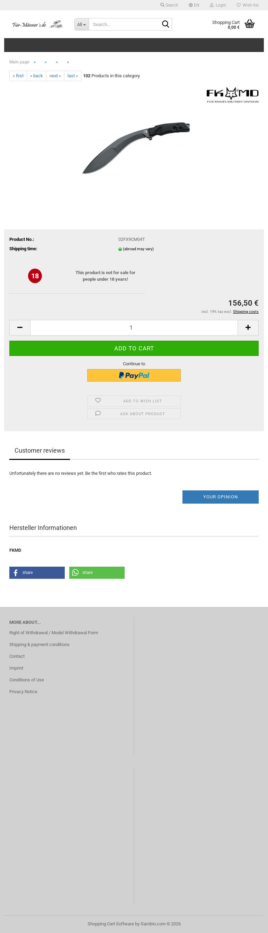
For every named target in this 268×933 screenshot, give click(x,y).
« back (36, 75)
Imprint (16, 668)
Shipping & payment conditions (39, 644)
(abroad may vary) (138, 249)
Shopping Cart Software (111, 923)
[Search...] (81, 24)
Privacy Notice (23, 691)
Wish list (247, 5)
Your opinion (220, 496)
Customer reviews (40, 450)
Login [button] (218, 5)
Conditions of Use (26, 679)
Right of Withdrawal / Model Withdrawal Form (53, 632)
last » (73, 75)
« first (18, 75)
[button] (194, 5)
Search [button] (169, 5)
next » (55, 75)
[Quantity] (134, 327)
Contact (17, 656)
